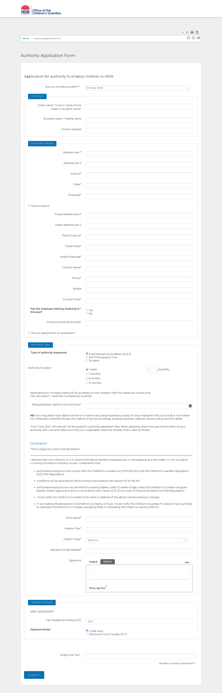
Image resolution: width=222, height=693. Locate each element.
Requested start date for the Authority (58, 404)
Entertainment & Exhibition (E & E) (110, 354)
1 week (93, 369)
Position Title (74, 528)
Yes (91, 310)
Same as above (40, 205)
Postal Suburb (73, 235)
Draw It (108, 561)
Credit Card (96, 631)
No (90, 313)
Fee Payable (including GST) (63, 620)
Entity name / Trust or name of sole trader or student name (61, 107)
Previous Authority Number (64, 322)
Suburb (77, 173)
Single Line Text (70, 655)
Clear (186, 562)
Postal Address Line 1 (69, 214)
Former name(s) (71, 129)
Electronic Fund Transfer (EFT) (108, 634)
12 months (95, 383)
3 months (94, 373)
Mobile (77, 288)
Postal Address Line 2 (68, 224)
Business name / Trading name (62, 118)
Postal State (74, 246)
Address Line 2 (72, 163)
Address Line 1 (73, 152)
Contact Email (73, 299)
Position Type (74, 539)
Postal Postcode (72, 256)
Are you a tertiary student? (63, 86)
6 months (94, 378)
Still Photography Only (103, 357)
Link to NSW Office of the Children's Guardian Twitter (193, 38)
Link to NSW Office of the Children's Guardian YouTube (198, 38)
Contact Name (73, 267)
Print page (192, 32)
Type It (93, 561)
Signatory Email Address (67, 549)
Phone (78, 278)
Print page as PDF (197, 32)
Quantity (163, 369)
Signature (75, 560)
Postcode (76, 194)
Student (94, 360)
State (79, 184)
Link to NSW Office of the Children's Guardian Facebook (188, 38)
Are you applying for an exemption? (53, 333)
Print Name (75, 517)
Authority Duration (39, 367)
